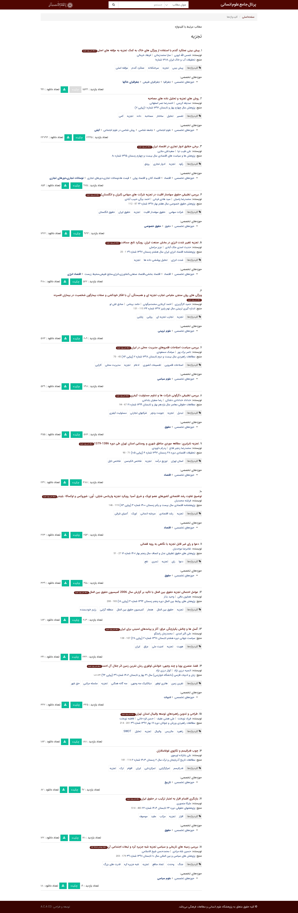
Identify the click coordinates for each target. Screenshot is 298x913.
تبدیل (180, 413)
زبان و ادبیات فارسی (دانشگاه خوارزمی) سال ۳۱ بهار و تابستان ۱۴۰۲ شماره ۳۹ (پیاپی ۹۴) (148, 675)
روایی (150, 317)
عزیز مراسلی (155, 247)
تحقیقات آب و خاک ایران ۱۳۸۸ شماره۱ (175, 60)
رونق (147, 164)
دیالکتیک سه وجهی (141, 683)
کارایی (98, 365)
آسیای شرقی (121, 513)
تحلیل (170, 116)
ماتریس (169, 731)
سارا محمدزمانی (162, 55)
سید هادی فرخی (161, 199)
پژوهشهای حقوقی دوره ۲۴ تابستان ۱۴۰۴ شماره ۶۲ (168, 808)
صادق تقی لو (116, 304)
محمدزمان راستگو (163, 633)
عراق (146, 646)
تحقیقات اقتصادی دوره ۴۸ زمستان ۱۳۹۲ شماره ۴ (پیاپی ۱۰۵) (163, 453)
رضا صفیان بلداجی (152, 400)
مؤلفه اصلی (122, 68)
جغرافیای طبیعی (151, 82)
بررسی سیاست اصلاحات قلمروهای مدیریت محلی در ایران (157, 347)
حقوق (168, 226)
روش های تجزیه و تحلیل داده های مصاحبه (173, 98)
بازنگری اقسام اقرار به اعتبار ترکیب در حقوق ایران (162, 798)
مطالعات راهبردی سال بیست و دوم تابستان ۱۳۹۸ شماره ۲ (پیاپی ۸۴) (158, 357)
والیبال (158, 731)
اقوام (129, 768)
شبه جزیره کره (131, 864)
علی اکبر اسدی (183, 633)
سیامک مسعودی (165, 352)
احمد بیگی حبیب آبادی (137, 199)
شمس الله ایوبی (182, 55)
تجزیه (165, 68)
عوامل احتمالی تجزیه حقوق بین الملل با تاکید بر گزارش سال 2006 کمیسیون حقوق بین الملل (136, 592)
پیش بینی (177, 68)
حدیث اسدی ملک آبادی (178, 247)
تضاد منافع (158, 864)
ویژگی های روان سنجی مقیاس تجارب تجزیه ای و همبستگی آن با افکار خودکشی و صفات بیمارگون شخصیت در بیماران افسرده (128, 297)
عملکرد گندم (138, 68)
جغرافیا (167, 82)
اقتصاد (167, 178)
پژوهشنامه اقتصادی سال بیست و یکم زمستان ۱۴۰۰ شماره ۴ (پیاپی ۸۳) (157, 505)
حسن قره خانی (145, 719)
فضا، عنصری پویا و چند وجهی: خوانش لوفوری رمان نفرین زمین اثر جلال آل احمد (142, 666)
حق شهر (75, 683)
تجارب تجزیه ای (164, 317)
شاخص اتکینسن (133, 461)
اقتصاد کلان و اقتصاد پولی (146, 178)
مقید (153, 816)
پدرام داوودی (159, 448)
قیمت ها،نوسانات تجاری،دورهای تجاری (108, 178)
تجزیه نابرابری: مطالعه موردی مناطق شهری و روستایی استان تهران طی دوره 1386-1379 (139, 443)
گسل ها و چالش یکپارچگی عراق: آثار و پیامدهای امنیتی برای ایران (151, 629)
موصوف (143, 816)
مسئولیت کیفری (118, 413)
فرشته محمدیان (182, 501)
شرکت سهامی (176, 212)
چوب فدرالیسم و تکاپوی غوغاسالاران (177, 750)
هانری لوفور (161, 683)
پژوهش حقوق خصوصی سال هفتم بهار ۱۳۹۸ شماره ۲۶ (166, 204)
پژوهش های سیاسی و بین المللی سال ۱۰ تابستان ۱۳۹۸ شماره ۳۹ (161, 856)
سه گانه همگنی (119, 683)
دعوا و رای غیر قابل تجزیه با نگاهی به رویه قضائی (169, 544)
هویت (180, 646)
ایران (137, 646)
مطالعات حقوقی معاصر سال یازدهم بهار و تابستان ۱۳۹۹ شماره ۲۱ (161, 404)
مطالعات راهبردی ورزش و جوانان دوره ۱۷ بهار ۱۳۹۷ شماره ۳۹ (163, 723)
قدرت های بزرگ (111, 864)
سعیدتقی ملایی (166, 151)
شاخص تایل (114, 461)
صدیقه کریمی (183, 103)
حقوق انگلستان (107, 212)
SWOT (127, 731)
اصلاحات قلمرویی (174, 365)
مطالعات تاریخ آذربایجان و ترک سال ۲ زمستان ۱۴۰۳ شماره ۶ (163, 760)
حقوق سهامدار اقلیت (154, 212)
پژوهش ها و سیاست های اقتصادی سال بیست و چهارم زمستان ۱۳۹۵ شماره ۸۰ (153, 156)
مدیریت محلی (112, 365)
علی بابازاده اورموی (181, 755)
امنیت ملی (157, 646)
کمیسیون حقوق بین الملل (130, 610)
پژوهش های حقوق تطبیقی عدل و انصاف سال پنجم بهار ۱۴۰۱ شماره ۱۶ (158, 553)
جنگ (180, 864)
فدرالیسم (178, 768)
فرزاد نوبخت (184, 719)
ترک (122, 768)
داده (139, 116)
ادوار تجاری (159, 164)
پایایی (140, 317)
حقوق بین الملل (165, 610)
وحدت (170, 864)
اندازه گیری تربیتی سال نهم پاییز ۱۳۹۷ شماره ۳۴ (169, 308)
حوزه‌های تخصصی (184, 82)
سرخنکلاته (153, 68)
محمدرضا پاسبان (182, 199)
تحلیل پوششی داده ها (155, 260)
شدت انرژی (177, 260)
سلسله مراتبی (90, 683)
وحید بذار (169, 597)
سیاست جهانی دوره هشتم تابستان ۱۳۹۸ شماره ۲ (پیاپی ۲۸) (163, 638)
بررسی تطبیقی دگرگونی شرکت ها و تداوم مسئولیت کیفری (157, 395)
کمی (121, 116)
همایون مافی (184, 597)
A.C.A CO (46, 907)
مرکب (163, 816)
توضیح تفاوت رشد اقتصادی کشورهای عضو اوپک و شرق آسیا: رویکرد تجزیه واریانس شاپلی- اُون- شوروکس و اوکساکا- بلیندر (122, 496)
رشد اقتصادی (166, 513)
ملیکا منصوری (184, 803)
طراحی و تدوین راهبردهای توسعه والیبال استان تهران (158, 714)
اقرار (181, 816)
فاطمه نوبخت (127, 719)
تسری (155, 561)
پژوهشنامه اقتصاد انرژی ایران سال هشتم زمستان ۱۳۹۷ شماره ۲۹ (161, 252)
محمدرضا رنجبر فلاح (180, 448)
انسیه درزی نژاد (182, 670)
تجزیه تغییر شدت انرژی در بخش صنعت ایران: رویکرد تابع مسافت (151, 242)
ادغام (136, 365)
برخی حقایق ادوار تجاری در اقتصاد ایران (167, 146)
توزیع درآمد (161, 461)
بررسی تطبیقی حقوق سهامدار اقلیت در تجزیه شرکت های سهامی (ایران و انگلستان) (142, 194)
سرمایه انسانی (148, 513)
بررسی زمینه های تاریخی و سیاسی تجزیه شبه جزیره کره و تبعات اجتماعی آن (144, 847)
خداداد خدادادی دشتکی (178, 400)
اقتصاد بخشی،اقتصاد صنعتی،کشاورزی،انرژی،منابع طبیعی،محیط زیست (122, 274)
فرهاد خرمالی (144, 55)
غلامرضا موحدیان (182, 549)
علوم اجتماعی (164, 130)
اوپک (134, 513)
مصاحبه (149, 116)
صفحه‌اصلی (248, 17)
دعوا (181, 561)
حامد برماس (133, 304)
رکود (181, 164)
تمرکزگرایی (164, 768)
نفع (146, 561)
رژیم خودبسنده (88, 610)
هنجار (150, 610)
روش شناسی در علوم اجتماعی (119, 130)
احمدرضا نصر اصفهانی (161, 103)
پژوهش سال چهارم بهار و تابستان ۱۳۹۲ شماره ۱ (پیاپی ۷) (165, 108)
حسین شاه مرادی (182, 851)
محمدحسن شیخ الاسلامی (155, 851)
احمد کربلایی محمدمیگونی (157, 304)
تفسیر (180, 116)
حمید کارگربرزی (183, 304)
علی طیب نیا (184, 151)
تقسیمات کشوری (152, 365)
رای (173, 561)
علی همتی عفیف (165, 719)
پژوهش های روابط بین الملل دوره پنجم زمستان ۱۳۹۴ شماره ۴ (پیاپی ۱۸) (156, 601)
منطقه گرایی (106, 610)
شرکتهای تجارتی (138, 413)
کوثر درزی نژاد (163, 670)
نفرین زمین (177, 683)
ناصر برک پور (184, 352)
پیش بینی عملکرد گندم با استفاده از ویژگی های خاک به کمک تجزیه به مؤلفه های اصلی (140, 50)
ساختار (160, 116)
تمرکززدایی (149, 768)
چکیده (75, 89)
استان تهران (177, 461)
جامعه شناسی (146, 130)
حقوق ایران (124, 212)
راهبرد (180, 731)
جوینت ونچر (157, 413)
